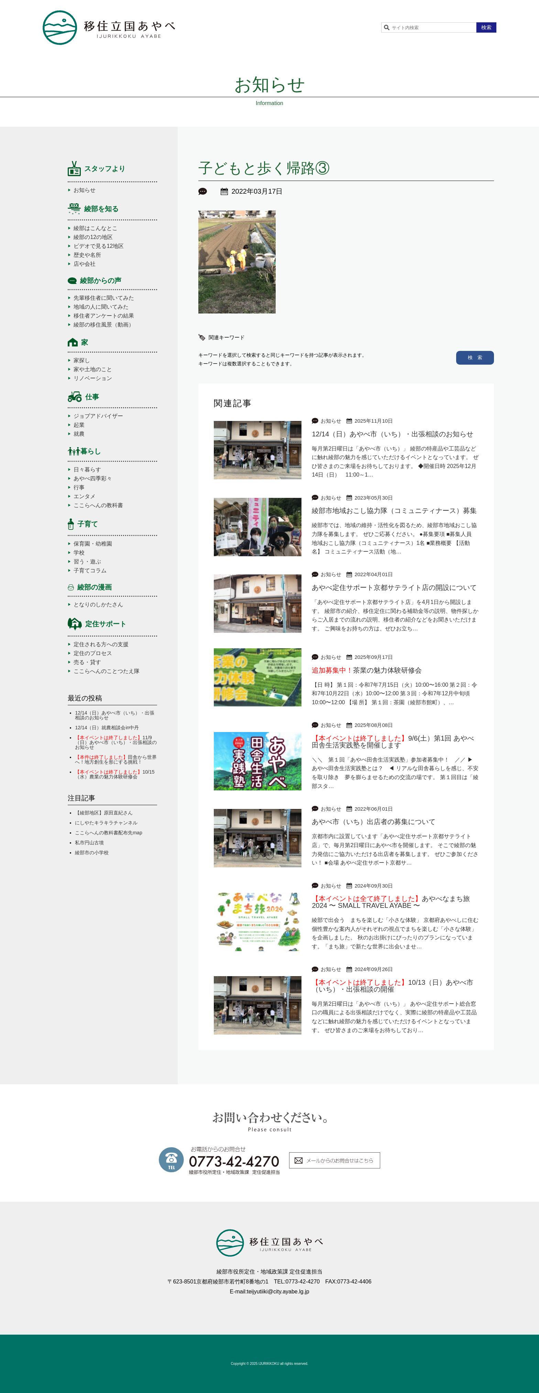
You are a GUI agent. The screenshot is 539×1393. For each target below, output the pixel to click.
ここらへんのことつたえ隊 (107, 671)
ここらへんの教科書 (98, 505)
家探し (82, 360)
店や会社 (85, 264)
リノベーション (93, 378)
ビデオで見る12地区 (99, 246)
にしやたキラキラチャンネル (106, 822)
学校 (79, 553)
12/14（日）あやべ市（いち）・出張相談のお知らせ (114, 715)
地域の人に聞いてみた (101, 307)
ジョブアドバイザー (98, 416)
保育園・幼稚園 (93, 544)
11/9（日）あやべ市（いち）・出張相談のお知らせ (116, 742)
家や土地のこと (93, 369)
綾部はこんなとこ (96, 228)
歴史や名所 (87, 255)
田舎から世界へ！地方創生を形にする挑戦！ (116, 759)
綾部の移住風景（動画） (104, 325)
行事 (79, 487)
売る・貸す (87, 662)
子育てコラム (90, 570)
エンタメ (85, 496)
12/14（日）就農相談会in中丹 (107, 727)
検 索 (475, 357)
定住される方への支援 (101, 644)
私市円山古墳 (89, 842)
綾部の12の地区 (93, 237)
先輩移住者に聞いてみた (104, 298)
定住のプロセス (93, 653)
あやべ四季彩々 (93, 478)
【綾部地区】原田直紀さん (104, 812)
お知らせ (85, 190)
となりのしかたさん (98, 604)
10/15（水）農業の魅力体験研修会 (114, 774)
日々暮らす (87, 469)
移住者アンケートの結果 (104, 316)
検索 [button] (486, 27)
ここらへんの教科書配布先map (108, 832)
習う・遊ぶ (87, 561)
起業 (79, 425)
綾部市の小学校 (92, 852)
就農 (79, 434)
